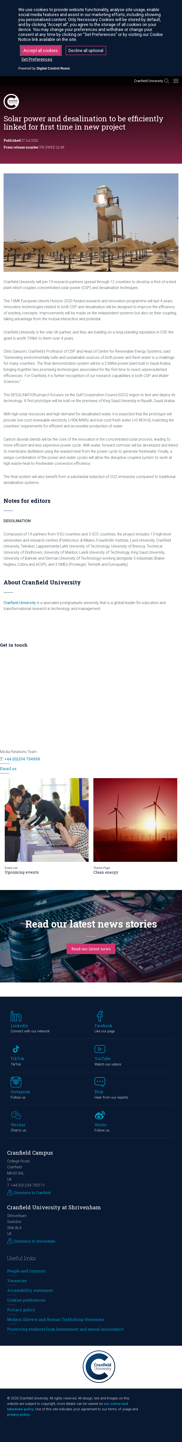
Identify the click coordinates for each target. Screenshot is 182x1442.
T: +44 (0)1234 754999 (20, 758)
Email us (8, 768)
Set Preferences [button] (36, 59)
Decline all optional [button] (85, 50)
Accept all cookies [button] (40, 50)
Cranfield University (148, 81)
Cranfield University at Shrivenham (54, 1207)
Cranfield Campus (30, 1152)
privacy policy (18, 1415)
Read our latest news (91, 948)
